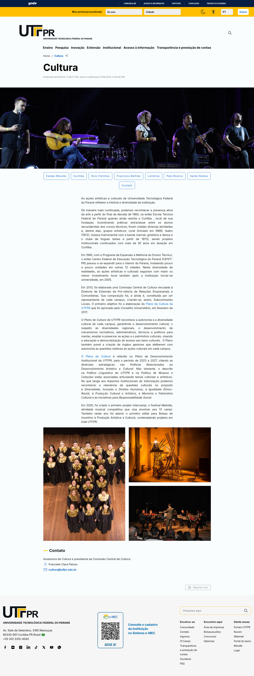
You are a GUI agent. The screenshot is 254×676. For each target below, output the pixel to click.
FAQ (182, 663)
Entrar (243, 11)
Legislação (193, 3)
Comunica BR (130, 3)
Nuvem (238, 631)
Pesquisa (62, 47)
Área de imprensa (214, 627)
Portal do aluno (242, 641)
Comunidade (187, 627)
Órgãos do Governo (216, 3)
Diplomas (209, 641)
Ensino (48, 47)
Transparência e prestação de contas (184, 47)
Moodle (238, 645)
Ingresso (185, 636)
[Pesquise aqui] (212, 611)
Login (237, 650)
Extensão (93, 47)
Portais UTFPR (242, 627)
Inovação (77, 47)
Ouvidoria (185, 658)
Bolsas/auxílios (212, 631)
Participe (176, 3)
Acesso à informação (154, 3)
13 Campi (185, 641)
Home (46, 55)
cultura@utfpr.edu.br (63, 569)
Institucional (112, 47)
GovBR (32, 3)
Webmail (239, 636)
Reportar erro (198, 587)
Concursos (210, 636)
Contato (184, 631)
